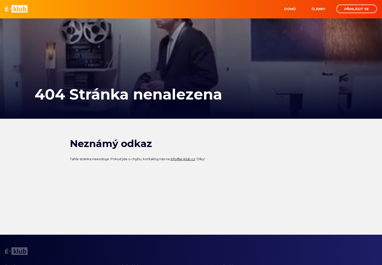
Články (318, 9)
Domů (290, 9)
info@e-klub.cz (182, 159)
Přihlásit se (356, 9)
